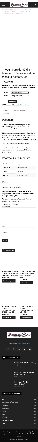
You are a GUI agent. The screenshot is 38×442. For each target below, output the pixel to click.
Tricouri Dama (6, 11)
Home (4, 9)
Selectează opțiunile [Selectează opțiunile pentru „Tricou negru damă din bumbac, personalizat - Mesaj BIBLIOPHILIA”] (8, 281)
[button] (3, 5)
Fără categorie (11, 9)
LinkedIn (18, 434)
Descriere (6, 110)
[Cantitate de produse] (4, 101)
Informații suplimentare (19, 110)
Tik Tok (32, 434)
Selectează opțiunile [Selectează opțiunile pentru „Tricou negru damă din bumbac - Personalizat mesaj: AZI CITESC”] (26, 317)
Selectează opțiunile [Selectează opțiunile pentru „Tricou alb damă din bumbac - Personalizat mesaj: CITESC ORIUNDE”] (8, 317)
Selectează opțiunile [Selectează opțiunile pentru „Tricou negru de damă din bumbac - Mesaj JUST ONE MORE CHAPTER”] (26, 283)
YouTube (19, 436)
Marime (5, 96)
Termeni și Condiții (21, 432)
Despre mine (10, 432)
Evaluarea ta (6, 204)
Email (4, 233)
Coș (4, 432)
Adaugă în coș (12, 101)
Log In (4, 434)
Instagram (11, 434)
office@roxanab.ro (24, 344)
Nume (4, 226)
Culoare (5, 92)
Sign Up (31, 432)
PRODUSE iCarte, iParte (24, 9)
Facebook (25, 434)
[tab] (6, 110)
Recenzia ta (6, 206)
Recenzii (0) (7, 113)
